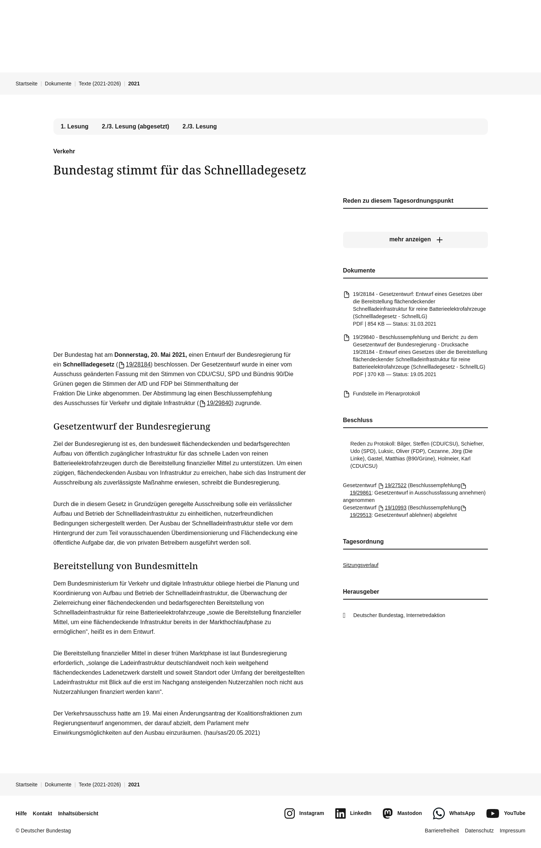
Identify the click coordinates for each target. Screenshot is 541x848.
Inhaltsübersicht (78, 813)
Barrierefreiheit (442, 831)
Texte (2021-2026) (100, 84)
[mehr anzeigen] (415, 239)
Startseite (27, 84)
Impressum (512, 831)
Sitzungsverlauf (361, 565)
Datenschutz (479, 831)
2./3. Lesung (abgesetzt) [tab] (135, 126)
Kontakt (42, 813)
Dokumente (58, 84)
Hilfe (21, 813)
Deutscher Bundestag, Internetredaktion (399, 615)
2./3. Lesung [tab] (200, 126)
